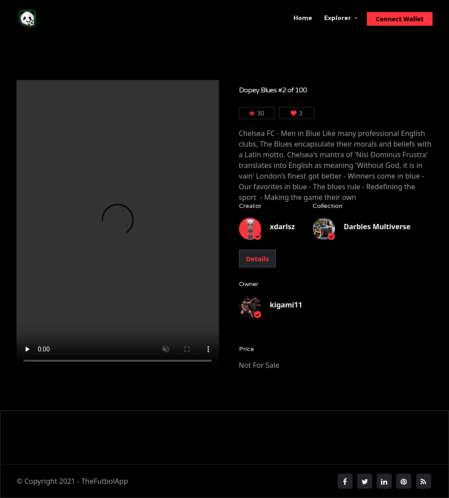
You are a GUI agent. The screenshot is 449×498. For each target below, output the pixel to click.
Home (303, 18)
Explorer (337, 18)
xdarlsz (282, 226)
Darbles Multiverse (377, 226)
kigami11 (286, 305)
